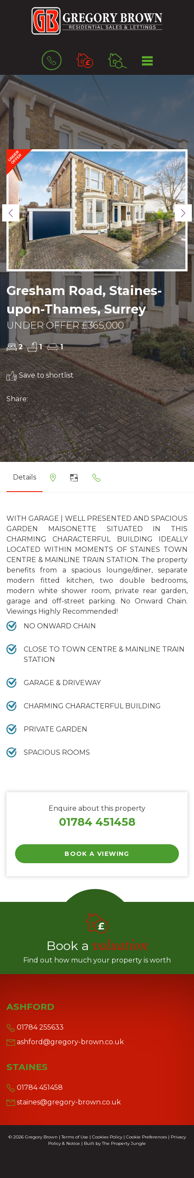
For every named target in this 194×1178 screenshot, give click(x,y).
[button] (10, 212)
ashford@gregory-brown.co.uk (65, 1042)
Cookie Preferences (146, 1137)
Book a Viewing (97, 854)
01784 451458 (97, 821)
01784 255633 (35, 1027)
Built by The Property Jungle (115, 1143)
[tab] (52, 480)
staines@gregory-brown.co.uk (63, 1102)
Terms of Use (75, 1137)
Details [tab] (24, 477)
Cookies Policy (107, 1137)
